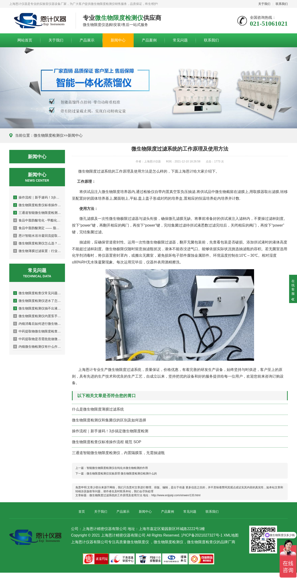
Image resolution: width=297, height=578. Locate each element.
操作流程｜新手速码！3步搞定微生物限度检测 (37, 197)
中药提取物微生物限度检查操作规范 (37, 331)
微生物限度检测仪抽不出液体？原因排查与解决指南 (37, 308)
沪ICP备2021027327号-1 (202, 535)
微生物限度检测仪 (48, 135)
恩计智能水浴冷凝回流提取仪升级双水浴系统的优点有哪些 (37, 235)
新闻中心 (118, 40)
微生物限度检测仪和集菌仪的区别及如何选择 (109, 420)
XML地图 (231, 535)
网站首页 (24, 40)
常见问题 (180, 40)
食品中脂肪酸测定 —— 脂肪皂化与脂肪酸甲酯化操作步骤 (37, 228)
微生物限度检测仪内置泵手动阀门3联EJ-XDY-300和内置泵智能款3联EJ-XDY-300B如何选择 (37, 316)
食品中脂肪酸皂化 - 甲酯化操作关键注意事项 (37, 220)
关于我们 (264, 4)
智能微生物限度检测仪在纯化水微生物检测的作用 (117, 468)
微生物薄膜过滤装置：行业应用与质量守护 (37, 251)
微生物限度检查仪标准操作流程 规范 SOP (37, 205)
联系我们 (282, 4)
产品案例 (149, 40)
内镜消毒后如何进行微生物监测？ (37, 323)
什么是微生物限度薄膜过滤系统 (98, 409)
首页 (81, 511)
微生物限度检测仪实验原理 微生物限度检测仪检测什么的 (122, 473)
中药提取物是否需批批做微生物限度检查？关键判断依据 (37, 339)
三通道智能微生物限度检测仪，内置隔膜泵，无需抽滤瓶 (37, 213)
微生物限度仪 (138, 542)
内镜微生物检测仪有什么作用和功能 (37, 346)
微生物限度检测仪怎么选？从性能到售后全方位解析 (37, 243)
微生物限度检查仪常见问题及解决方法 (37, 293)
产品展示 (87, 40)
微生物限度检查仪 (202, 542)
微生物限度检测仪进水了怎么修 (37, 301)
